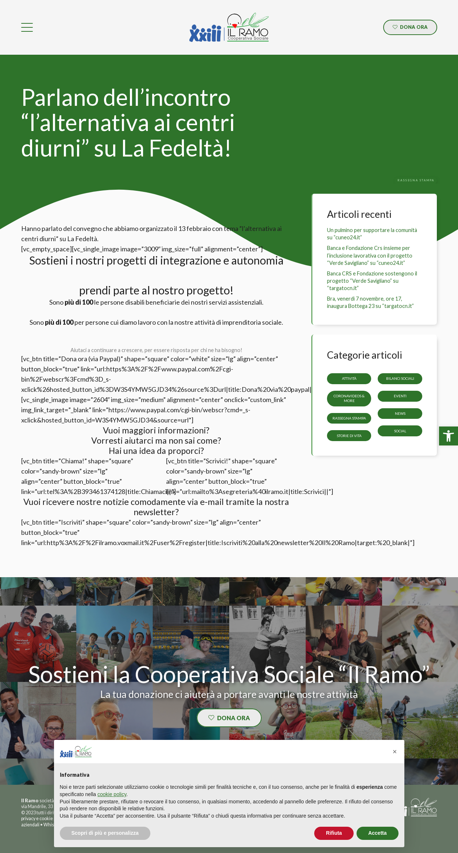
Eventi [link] (400, 396)
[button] (395, 751)
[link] (448, 435)
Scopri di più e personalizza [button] (105, 833)
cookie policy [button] (111, 794)
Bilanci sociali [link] (400, 379)
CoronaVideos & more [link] (349, 398)
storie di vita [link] (349, 435)
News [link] (400, 413)
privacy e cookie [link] (37, 818)
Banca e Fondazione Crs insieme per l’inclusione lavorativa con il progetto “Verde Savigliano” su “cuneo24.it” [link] (369, 255)
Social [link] (400, 431)
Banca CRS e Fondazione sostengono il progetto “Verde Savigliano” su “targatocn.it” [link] (372, 280)
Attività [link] (349, 379)
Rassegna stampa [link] (349, 418)
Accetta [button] (377, 833)
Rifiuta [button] (334, 833)
